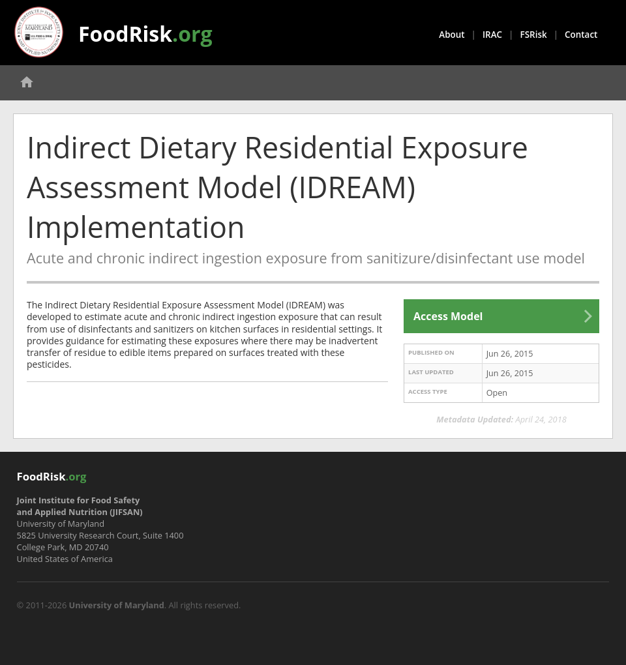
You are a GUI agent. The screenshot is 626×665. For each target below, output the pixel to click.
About (451, 34)
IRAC (492, 34)
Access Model (448, 316)
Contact (581, 34)
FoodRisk (145, 34)
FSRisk (533, 34)
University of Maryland (116, 605)
